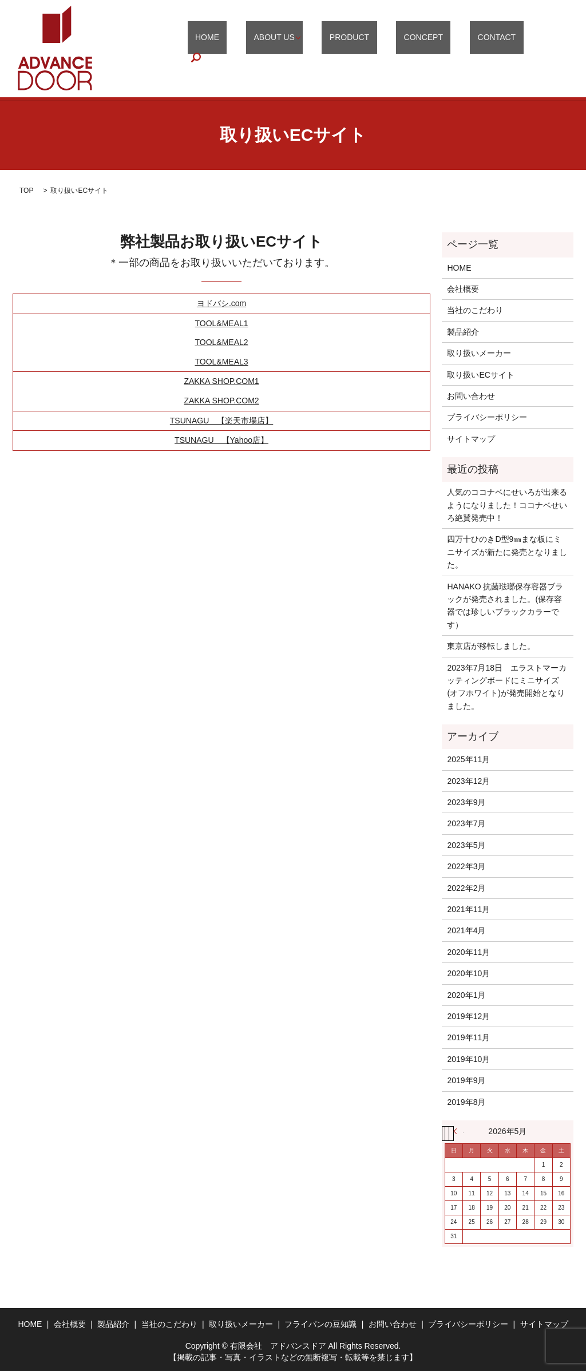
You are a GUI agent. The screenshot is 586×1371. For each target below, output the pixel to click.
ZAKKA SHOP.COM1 (221, 381)
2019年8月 (466, 1102)
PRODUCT (386, 48)
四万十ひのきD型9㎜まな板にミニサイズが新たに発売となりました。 (507, 551)
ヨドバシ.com (221, 303)
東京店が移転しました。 (491, 646)
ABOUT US (319, 48)
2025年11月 (468, 759)
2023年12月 (468, 781)
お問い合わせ (471, 396)
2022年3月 (466, 866)
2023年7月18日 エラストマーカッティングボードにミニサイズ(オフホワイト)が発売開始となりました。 (507, 687)
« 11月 (458, 1131)
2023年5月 (466, 845)
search (550, 48)
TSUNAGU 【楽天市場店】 (221, 420)
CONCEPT (445, 48)
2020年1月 (466, 995)
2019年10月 (468, 1059)
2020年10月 (468, 973)
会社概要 (463, 289)
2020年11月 (468, 952)
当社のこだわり (475, 310)
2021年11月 (468, 909)
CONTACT (503, 48)
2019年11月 (468, 1037)
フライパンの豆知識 (320, 1324)
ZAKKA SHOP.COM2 (221, 400)
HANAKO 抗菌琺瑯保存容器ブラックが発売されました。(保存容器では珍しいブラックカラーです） (505, 605)
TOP (26, 191)
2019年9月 (466, 1080)
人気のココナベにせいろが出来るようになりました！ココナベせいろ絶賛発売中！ (507, 505)
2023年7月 (466, 823)
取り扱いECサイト (480, 374)
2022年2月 (466, 888)
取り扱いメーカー (479, 353)
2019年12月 (468, 1016)
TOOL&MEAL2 (221, 342)
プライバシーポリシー (487, 417)
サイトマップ (471, 438)
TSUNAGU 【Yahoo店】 (221, 440)
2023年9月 (466, 802)
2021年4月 (466, 930)
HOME (268, 48)
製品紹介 (463, 331)
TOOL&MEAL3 (221, 361)
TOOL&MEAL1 (221, 323)
